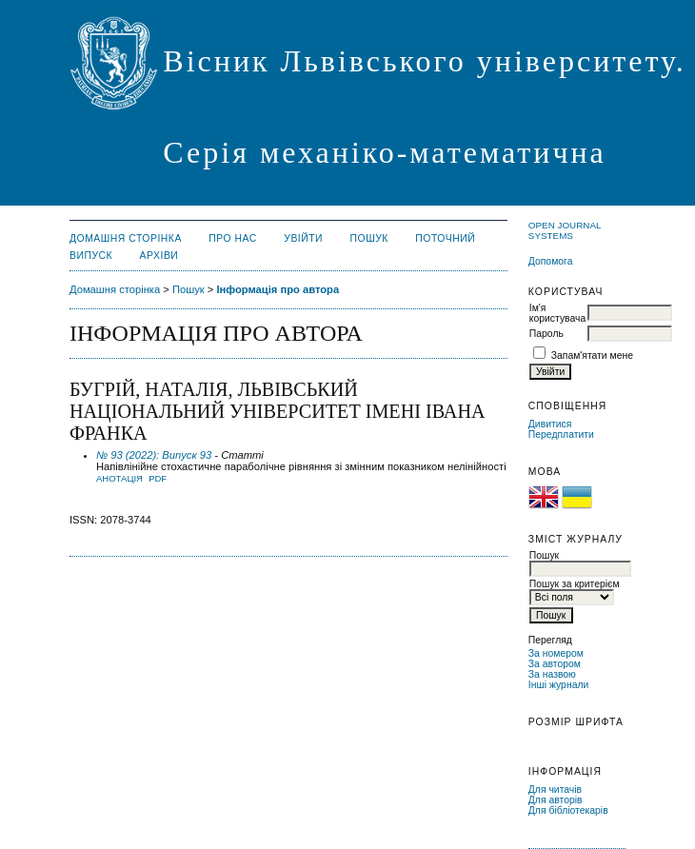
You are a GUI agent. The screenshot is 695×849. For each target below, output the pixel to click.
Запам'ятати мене (592, 355)
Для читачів (555, 789)
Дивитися (550, 424)
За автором (554, 664)
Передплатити (561, 434)
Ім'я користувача (557, 313)
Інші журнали (558, 685)
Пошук (369, 238)
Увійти (303, 238)
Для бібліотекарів (568, 810)
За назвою (552, 674)
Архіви (159, 255)
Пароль (546, 333)
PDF (158, 478)
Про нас (232, 238)
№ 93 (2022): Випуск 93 (153, 455)
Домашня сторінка (126, 238)
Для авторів (555, 800)
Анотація (119, 478)
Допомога (550, 261)
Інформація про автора (277, 289)
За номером (556, 653)
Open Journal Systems (564, 230)
